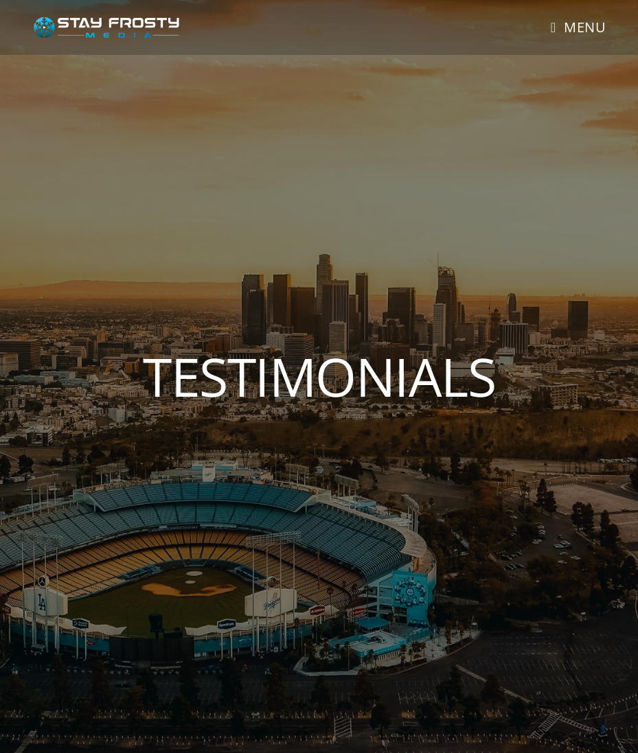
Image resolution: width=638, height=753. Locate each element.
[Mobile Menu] (578, 27)
